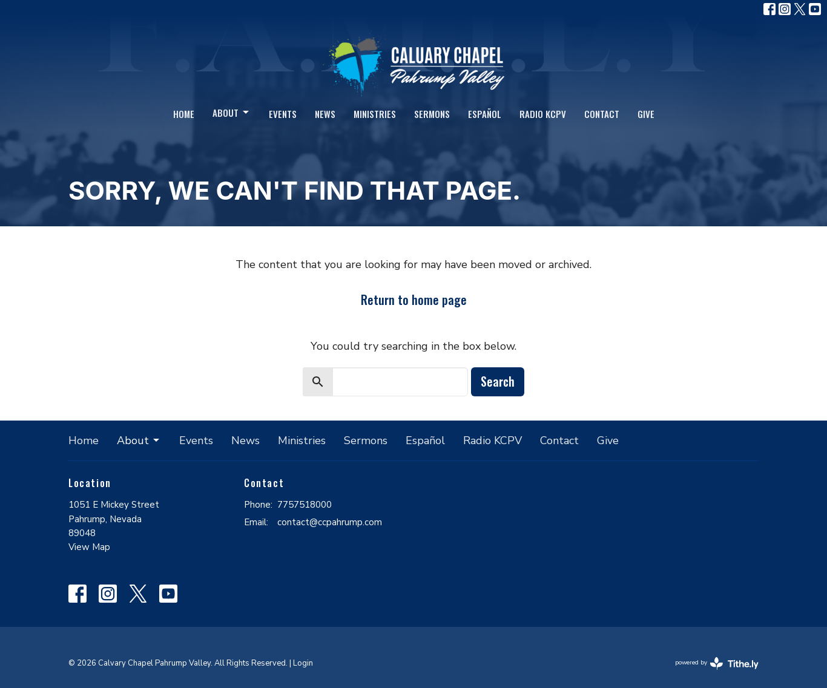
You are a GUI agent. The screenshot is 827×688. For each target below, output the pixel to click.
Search (498, 381)
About (232, 112)
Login (303, 663)
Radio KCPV (542, 113)
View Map (89, 547)
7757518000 (304, 505)
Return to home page (414, 299)
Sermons (432, 113)
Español (484, 113)
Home (183, 113)
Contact (601, 113)
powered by (717, 663)
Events (283, 113)
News (325, 113)
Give (646, 113)
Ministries (375, 113)
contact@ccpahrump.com (329, 522)
